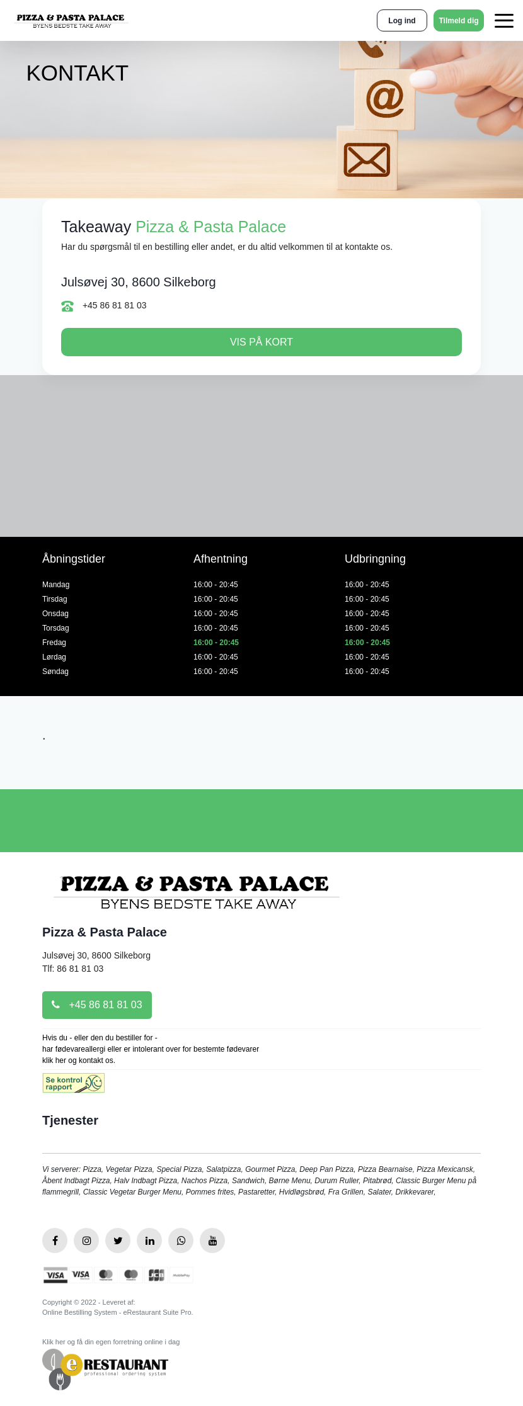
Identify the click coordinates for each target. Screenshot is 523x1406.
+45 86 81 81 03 (104, 306)
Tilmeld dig (458, 20)
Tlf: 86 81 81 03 (72, 969)
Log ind (401, 20)
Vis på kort (261, 342)
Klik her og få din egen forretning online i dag (111, 1342)
